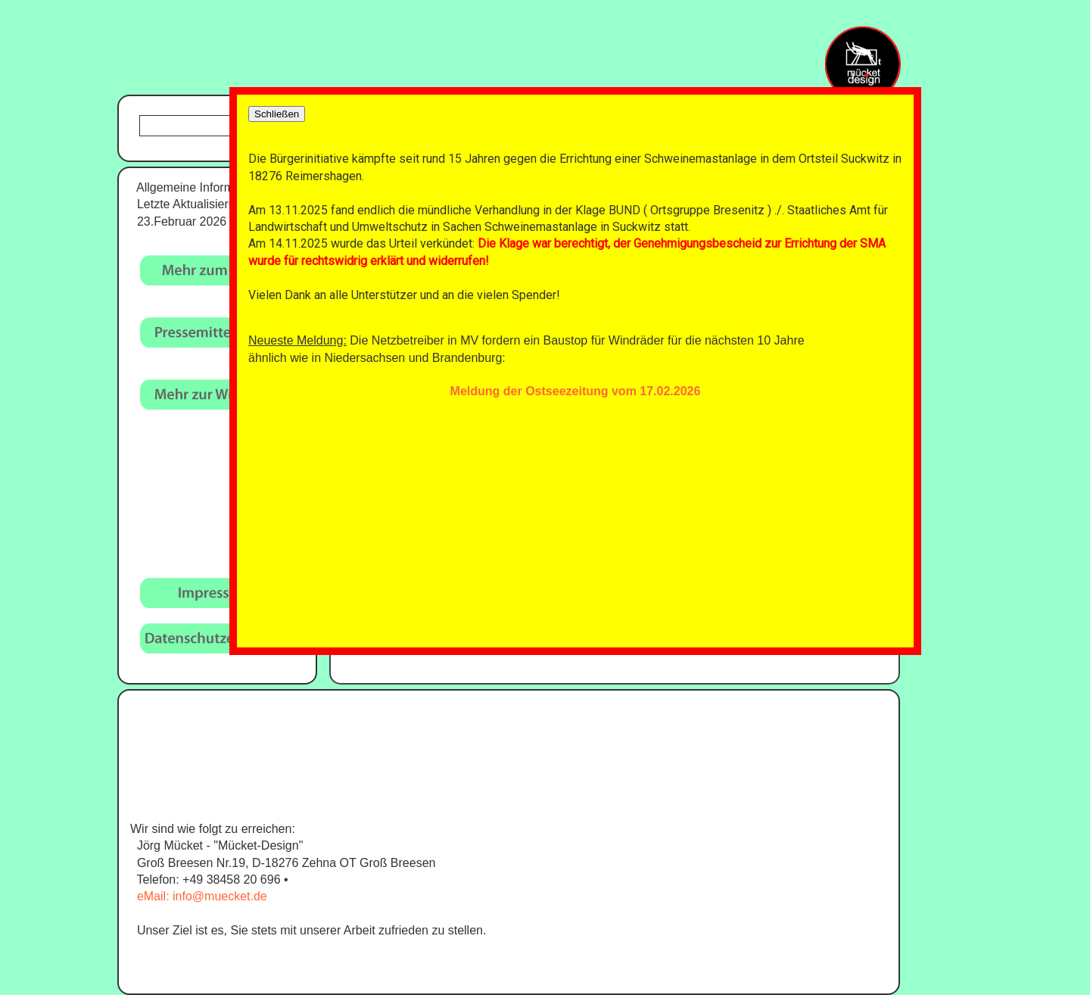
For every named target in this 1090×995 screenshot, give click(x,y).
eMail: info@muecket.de (202, 896)
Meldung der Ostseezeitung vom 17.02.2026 (575, 391)
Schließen (276, 114)
